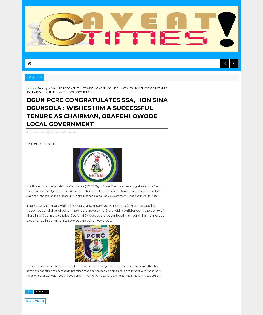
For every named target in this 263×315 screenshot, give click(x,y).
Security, (72, 132)
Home (30, 88)
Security (42, 88)
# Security (41, 291)
